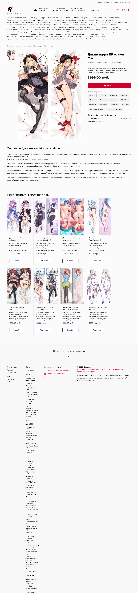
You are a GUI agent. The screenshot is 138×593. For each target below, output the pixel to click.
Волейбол (57, 39)
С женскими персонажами (17, 18)
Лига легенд (100, 36)
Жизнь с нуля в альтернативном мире (82, 32)
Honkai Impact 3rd (42, 29)
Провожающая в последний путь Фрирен (24, 39)
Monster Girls (52, 18)
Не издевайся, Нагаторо (73, 29)
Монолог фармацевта (108, 32)
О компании (100, 2)
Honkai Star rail (29, 20)
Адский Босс (71, 20)
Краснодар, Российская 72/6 (57, 358)
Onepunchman (59, 32)
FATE (90, 25)
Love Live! (47, 39)
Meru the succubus (56, 20)
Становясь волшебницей (88, 27)
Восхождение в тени (84, 36)
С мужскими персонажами (17, 25)
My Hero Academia (119, 22)
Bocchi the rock (13, 32)
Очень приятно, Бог (71, 39)
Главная (10, 46)
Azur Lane (82, 20)
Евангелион (56, 29)
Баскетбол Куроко (88, 39)
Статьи (9, 371)
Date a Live (56, 25)
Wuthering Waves (42, 36)
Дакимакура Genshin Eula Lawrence (120, 233)
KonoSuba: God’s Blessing (40, 25)
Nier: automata (78, 34)
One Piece (117, 27)
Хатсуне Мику (34, 27)
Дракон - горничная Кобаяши (106, 25)
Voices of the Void (49, 27)
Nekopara (62, 27)
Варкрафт (72, 27)
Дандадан (25, 32)
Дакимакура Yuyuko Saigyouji (14, 233)
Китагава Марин (117, 29)
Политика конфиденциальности (90, 357)
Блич (102, 34)
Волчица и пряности (51, 22)
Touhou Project (92, 34)
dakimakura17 (125, 118)
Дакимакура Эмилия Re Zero (37, 294)
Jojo (127, 29)
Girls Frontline (12, 29)
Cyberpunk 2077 (26, 29)
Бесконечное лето (33, 22)
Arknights (84, 22)
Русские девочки (45, 32)
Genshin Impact (114, 18)
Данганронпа (12, 34)
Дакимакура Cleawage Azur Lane (58, 233)
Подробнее (16, 255)
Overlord (70, 36)
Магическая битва (57, 36)
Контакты (126, 2)
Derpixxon (85, 18)
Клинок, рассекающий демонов (20, 36)
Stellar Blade (65, 18)
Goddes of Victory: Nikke (17, 27)
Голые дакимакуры (37, 18)
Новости (10, 369)
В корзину (109, 86)
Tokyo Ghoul (102, 39)
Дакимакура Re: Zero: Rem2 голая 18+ (79, 233)
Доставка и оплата (113, 2)
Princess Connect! (79, 25)
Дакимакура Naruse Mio (99, 232)
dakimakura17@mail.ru (54, 361)
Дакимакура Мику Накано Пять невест (14, 296)
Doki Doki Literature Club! (100, 22)
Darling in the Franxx (69, 22)
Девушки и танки (14, 20)
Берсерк (66, 25)
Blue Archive (42, 20)
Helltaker (75, 18)
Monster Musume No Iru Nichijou (100, 20)
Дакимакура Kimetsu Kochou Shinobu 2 (37, 233)
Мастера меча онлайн (15, 22)
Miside (33, 32)
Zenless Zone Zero (98, 18)
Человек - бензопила (28, 34)
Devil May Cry (105, 27)
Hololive (41, 34)
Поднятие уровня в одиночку (59, 34)
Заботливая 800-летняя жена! (97, 29)
